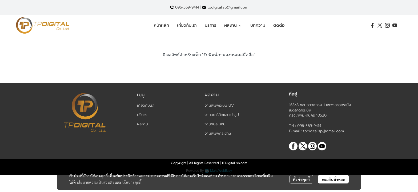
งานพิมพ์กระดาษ (217, 133)
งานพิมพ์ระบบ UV (219, 105)
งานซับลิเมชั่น (215, 124)
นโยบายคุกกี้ (131, 182)
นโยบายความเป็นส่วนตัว (95, 182)
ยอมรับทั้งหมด (333, 179)
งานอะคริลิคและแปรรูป (221, 115)
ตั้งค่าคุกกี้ (301, 179)
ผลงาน (142, 124)
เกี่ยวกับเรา (145, 105)
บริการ (142, 115)
